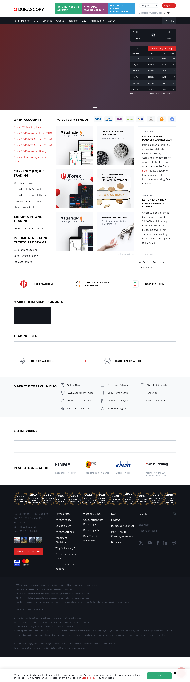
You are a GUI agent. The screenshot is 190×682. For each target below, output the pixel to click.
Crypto (60, 20)
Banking (73, 20)
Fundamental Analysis (80, 408)
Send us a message (28, 551)
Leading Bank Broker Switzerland (47, 498)
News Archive (144, 262)
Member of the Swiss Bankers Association (157, 474)
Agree (159, 675)
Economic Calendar (118, 385)
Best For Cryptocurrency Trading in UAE (88, 498)
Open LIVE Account (51, 71)
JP (166, 20)
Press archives (159, 262)
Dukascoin (117, 542)
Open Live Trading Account (68, 8)
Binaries (47, 20)
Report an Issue (148, 530)
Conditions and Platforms (28, 228)
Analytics (152, 392)
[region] (153, 71)
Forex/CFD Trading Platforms (30, 195)
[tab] (95, 343)
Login (167, 5)
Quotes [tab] (139, 48)
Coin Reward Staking (25, 249)
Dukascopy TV (91, 530)
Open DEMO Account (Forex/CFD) (33, 133)
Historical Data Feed (79, 400)
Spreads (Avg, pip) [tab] (162, 48)
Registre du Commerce (97, 472)
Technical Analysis (117, 400)
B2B (84, 20)
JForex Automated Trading (29, 201)
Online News (74, 385)
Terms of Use (63, 513)
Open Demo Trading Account (94, 8)
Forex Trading (22, 20)
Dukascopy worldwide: (150, 12)
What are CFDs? (92, 513)
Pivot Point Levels (157, 385)
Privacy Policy (63, 519)
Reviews (115, 519)
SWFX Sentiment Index (80, 392)
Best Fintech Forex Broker (20, 498)
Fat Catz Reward (23, 261)
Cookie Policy (88, 677)
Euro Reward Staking (26, 255)
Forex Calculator (155, 400)
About (111, 20)
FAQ (113, 513)
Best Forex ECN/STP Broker (169, 498)
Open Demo (23, 71)
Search (143, 514)
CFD (36, 20)
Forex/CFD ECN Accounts (28, 189)
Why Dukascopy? (23, 183)
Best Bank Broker (115, 498)
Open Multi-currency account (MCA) (119, 8)
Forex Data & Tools (146, 267)
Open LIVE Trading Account (29, 127)
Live (133, 53)
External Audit (123, 472)
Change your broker (25, 207)
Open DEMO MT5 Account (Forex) (33, 145)
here (145, 170)
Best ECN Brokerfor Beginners (102, 498)
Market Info (97, 20)
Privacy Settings (64, 531)
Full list (133, 93)
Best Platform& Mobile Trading (156, 498)
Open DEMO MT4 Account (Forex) (33, 139)
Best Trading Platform (74, 498)
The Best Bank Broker (61, 498)
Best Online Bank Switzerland (34, 498)
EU (172, 20)
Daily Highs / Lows (118, 392)
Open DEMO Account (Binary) (31, 151)
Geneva (168, 12)
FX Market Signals (117, 408)
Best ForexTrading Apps (142, 498)
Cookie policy (63, 525)
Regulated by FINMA (65, 472)
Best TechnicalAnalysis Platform (129, 498)
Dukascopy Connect (122, 525)
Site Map (144, 524)
